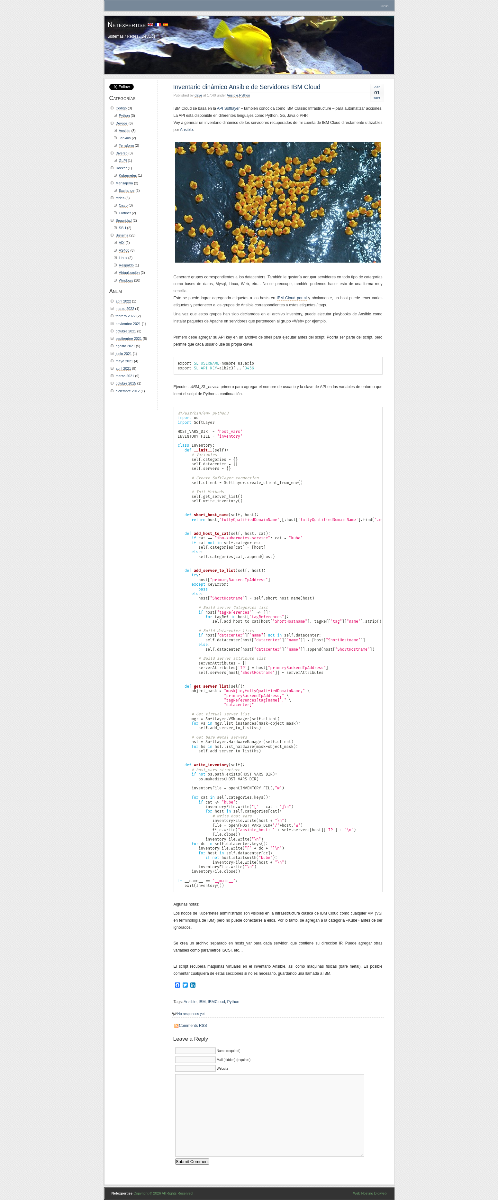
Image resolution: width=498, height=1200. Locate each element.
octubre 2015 (126, 383)
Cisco (123, 205)
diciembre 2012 (128, 391)
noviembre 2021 (128, 324)
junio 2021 (124, 354)
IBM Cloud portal (292, 298)
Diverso (122, 153)
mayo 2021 (124, 361)
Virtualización (129, 272)
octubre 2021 (126, 331)
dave (198, 95)
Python (244, 95)
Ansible (232, 95)
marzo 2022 (125, 309)
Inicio (383, 6)
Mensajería (124, 183)
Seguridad (124, 220)
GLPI (123, 161)
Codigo (121, 108)
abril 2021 (123, 368)
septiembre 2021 (129, 338)
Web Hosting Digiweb (369, 1193)
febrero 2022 (126, 316)
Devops (122, 123)
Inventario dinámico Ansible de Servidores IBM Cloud (247, 86)
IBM (202, 1002)
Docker (121, 168)
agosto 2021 (125, 346)
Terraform (126, 145)
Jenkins (125, 138)
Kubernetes (128, 175)
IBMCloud (216, 1002)
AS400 (124, 250)
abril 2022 (123, 301)
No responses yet (191, 1014)
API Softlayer (228, 108)
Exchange (127, 190)
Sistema (122, 235)
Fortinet (125, 213)
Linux (123, 258)
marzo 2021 (125, 376)
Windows (126, 280)
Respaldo (126, 265)
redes (120, 198)
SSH (122, 228)
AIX (122, 243)
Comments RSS (193, 1025)
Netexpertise (127, 25)
